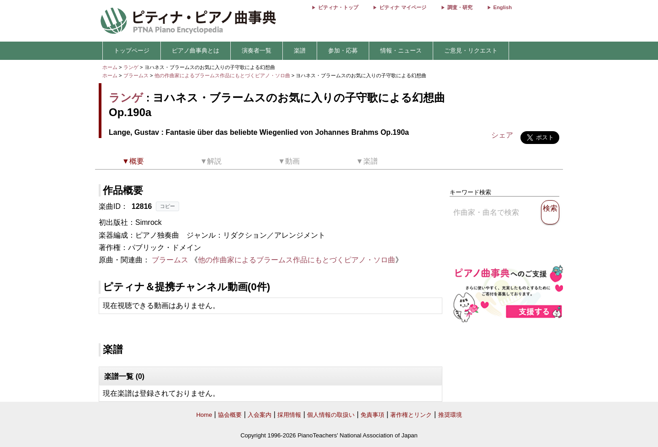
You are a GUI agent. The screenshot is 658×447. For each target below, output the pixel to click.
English (503, 7)
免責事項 (372, 414)
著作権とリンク (411, 414)
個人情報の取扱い (331, 414)
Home (204, 414)
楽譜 (300, 50)
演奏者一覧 (256, 50)
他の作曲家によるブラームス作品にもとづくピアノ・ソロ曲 (223, 75)
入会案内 (259, 414)
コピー (167, 206)
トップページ (131, 50)
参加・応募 (343, 50)
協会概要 (230, 414)
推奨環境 (450, 414)
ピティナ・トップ (338, 7)
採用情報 (289, 414)
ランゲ (130, 67)
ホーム (109, 67)
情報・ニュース (401, 50)
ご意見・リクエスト (471, 50)
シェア (502, 135)
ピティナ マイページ (402, 7)
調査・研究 (459, 7)
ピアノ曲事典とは (195, 50)
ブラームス (136, 75)
